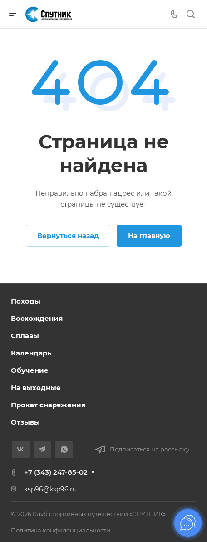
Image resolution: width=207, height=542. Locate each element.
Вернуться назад (68, 235)
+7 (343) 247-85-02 (56, 472)
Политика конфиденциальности (60, 530)
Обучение (30, 370)
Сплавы (25, 335)
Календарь (31, 353)
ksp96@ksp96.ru (50, 489)
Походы (25, 301)
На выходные (36, 387)
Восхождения (37, 318)
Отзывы (25, 422)
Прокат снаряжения (48, 404)
